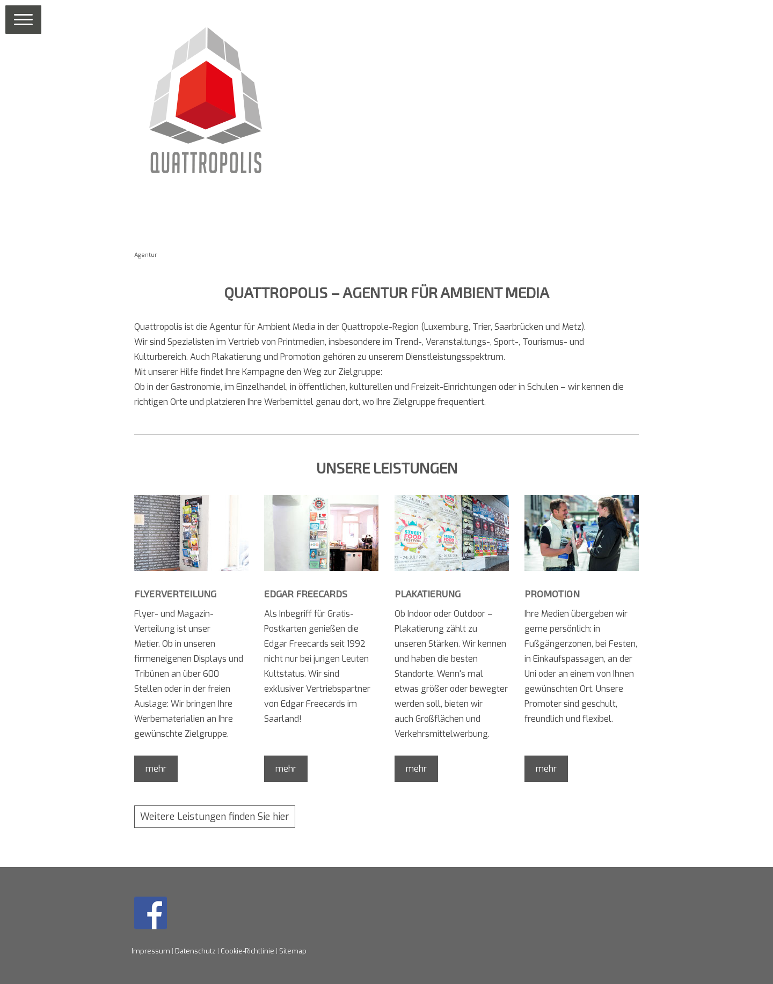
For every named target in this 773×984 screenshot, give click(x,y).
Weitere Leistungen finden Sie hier (214, 816)
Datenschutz (195, 951)
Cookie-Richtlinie (247, 951)
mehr (155, 768)
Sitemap (293, 951)
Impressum (151, 951)
